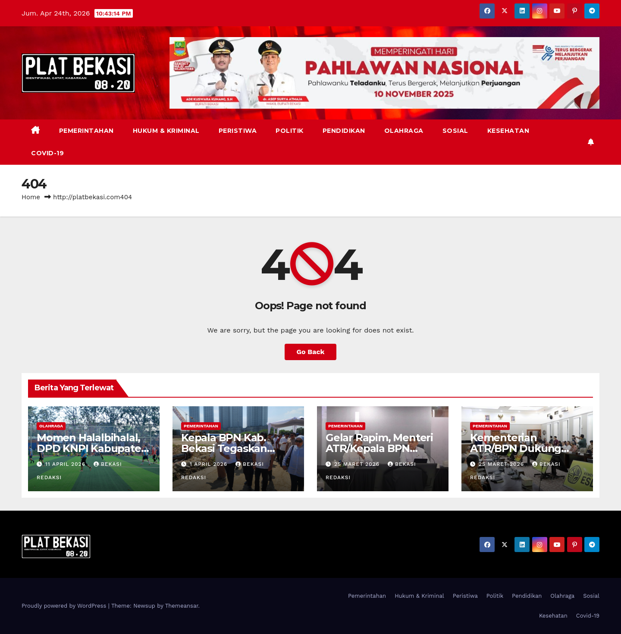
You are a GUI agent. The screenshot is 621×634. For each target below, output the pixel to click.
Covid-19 (47, 153)
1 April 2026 (209, 464)
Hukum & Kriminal (166, 131)
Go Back (311, 352)
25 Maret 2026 (358, 464)
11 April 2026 (66, 464)
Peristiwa (238, 131)
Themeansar (181, 606)
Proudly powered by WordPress (65, 606)
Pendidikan (344, 131)
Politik (290, 131)
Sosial (455, 131)
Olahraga (403, 131)
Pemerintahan (86, 131)
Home (31, 197)
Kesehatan (508, 131)
